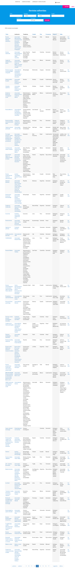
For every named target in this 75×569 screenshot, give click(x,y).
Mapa (73, 6)
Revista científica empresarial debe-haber (9, 122)
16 (45, 566)
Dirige (55, 34)
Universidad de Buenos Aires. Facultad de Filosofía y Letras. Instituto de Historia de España (18, 327)
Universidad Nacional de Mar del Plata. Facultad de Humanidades (18, 208)
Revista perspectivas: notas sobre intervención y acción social (8, 367)
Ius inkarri (7, 483)
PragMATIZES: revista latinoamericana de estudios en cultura (9, 526)
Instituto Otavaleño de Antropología (17, 453)
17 (48, 566)
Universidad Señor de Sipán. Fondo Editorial (18, 341)
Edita (61, 34)
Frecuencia (33, 18)
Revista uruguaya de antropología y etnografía (9, 71)
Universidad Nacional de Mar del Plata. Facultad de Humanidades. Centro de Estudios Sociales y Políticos (18, 555)
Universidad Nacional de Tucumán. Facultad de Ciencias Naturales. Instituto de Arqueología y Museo (18, 475)
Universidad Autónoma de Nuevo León (18, 374)
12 (34, 566)
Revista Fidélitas (9, 250)
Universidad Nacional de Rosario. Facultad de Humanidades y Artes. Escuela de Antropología (18, 199)
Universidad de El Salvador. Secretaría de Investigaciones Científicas (18, 112)
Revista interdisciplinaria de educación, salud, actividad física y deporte (9, 288)
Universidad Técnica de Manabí (17, 499)
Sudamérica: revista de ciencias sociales (9, 551)
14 (40, 566)
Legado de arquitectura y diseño (8, 62)
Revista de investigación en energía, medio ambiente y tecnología (9, 500)
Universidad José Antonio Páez (17, 512)
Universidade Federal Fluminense (17, 525)
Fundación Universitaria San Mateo (17, 318)
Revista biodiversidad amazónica (8, 518)
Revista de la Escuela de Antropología (8, 196)
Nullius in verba (8, 544)
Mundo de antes (9, 469)
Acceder (57, 2)
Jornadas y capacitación (38, 1)
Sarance (7, 451)
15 (43, 566)
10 (28, 566)
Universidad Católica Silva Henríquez (17, 366)
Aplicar (47, 20)
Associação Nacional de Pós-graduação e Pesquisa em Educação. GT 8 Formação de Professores (18, 138)
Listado (67, 6)
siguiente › (55, 566)
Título (11, 13)
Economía (7, 213)
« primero (14, 566)
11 (31, 566)
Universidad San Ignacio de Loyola (18, 298)
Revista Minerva (8, 109)
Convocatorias (26, 1)
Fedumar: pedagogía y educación (8, 336)
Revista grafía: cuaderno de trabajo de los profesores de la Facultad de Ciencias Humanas (9, 442)
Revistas (17, 1)
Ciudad (52, 13)
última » (61, 566)
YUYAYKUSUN (8, 238)
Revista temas (8, 220)
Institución (19, 18)
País (38, 13)
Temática (26, 13)
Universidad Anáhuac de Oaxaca (17, 493)
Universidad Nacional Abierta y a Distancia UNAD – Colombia (18, 55)
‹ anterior (20, 566)
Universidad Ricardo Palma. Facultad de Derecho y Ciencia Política (18, 485)
